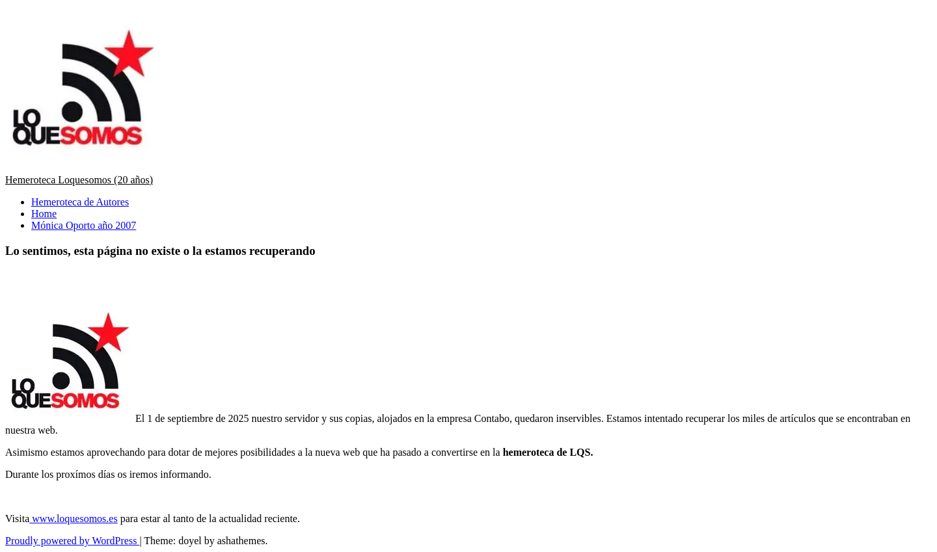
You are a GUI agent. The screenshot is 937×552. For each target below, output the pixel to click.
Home (44, 213)
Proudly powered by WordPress (72, 540)
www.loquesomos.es (73, 518)
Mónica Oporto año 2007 (83, 225)
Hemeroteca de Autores (80, 201)
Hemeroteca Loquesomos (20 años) (79, 179)
